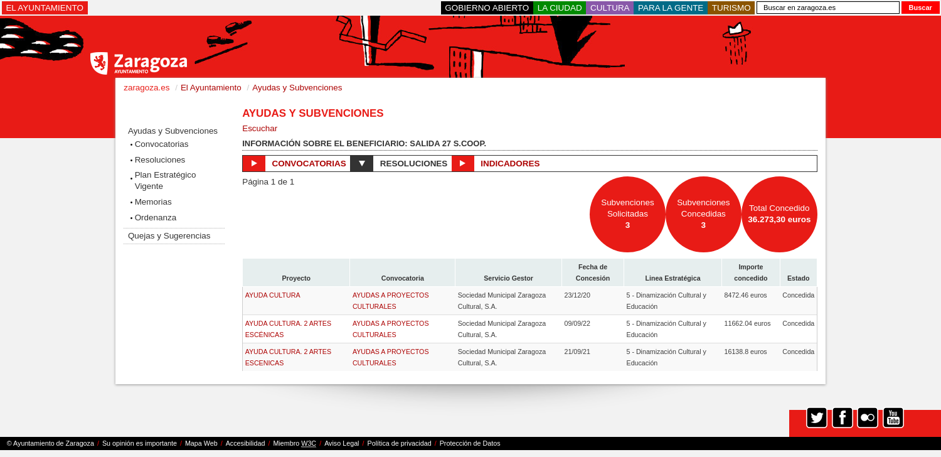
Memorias (153, 202)
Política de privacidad (400, 443)
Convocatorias (162, 144)
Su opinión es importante (139, 443)
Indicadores (496, 163)
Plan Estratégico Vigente (165, 180)
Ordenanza (156, 217)
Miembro (294, 443)
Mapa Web (201, 443)
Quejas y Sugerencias (169, 235)
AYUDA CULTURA (272, 295)
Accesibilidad (245, 443)
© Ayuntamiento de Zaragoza (50, 443)
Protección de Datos (470, 443)
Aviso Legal (341, 443)
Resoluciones (160, 159)
